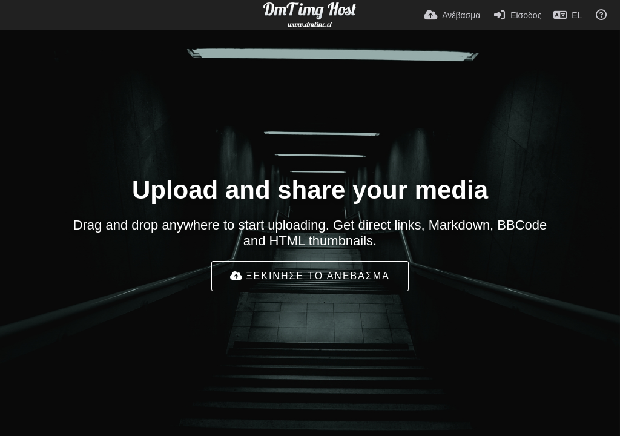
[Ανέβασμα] (452, 15)
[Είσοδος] (516, 15)
